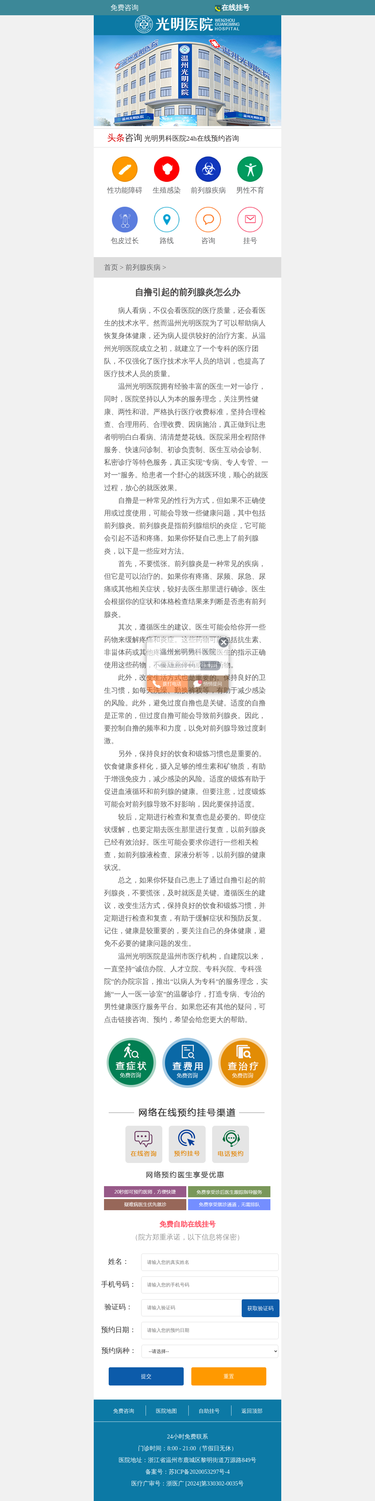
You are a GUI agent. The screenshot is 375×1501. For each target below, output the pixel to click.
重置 (229, 1376)
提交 (146, 1376)
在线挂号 (235, 7)
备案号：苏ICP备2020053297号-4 (187, 1471)
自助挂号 (209, 1411)
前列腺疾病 (143, 267)
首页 (111, 267)
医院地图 (166, 1411)
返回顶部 (251, 1411)
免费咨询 (123, 1411)
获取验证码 (260, 1308)
